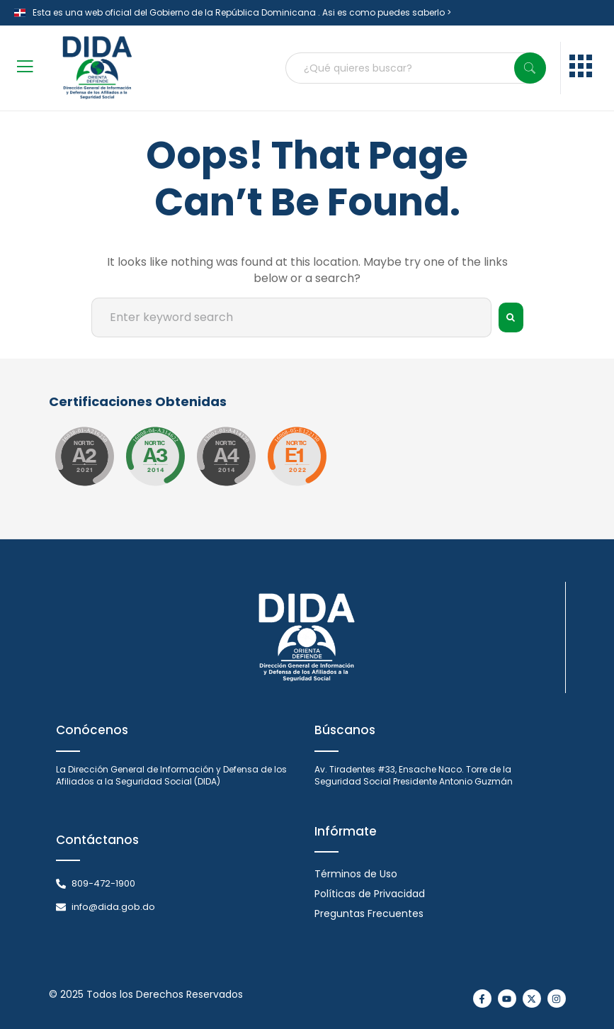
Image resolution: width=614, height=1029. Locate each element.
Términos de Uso (355, 874)
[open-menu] (24, 68)
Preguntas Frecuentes (368, 913)
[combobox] (415, 68)
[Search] (530, 68)
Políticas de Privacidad (369, 894)
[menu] (581, 68)
